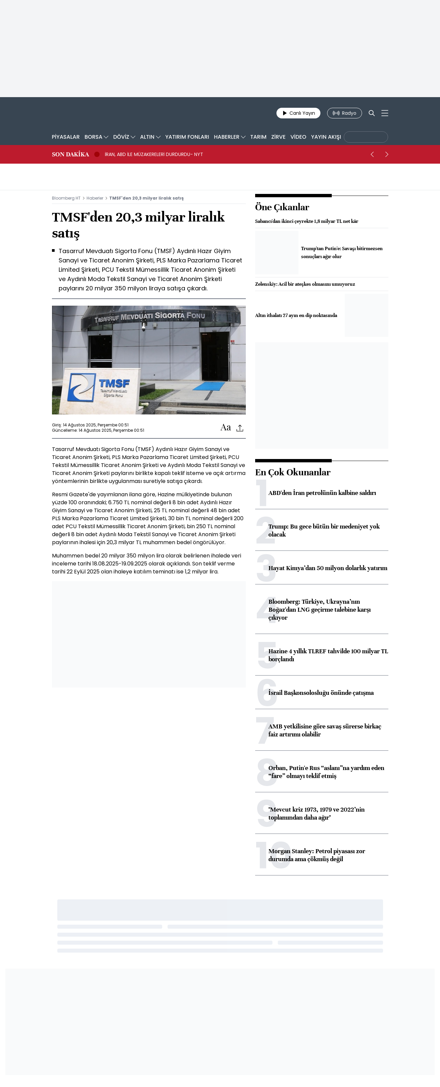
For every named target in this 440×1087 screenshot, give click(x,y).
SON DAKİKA (70, 154)
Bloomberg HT (66, 198)
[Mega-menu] (384, 113)
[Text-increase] (225, 427)
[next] (387, 154)
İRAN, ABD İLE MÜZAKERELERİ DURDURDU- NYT (154, 154)
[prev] (372, 154)
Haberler (95, 198)
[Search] (372, 113)
